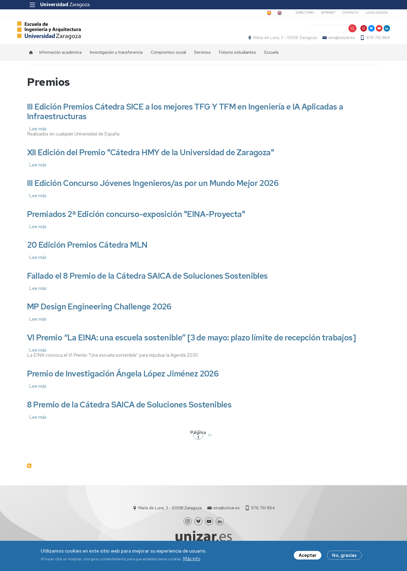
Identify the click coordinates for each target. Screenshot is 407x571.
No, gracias (344, 556)
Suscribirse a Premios (29, 471)
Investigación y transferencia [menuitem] (116, 57)
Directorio (294, 12)
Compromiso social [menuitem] (168, 57)
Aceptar (308, 556)
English (267, 13)
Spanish (245, 13)
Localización (366, 12)
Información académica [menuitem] (60, 57)
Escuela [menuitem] (271, 57)
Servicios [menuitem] (202, 57)
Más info (191, 559)
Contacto (339, 12)
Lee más (38, 134)
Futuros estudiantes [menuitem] (237, 57)
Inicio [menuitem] (31, 57)
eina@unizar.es (332, 40)
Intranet (317, 12)
